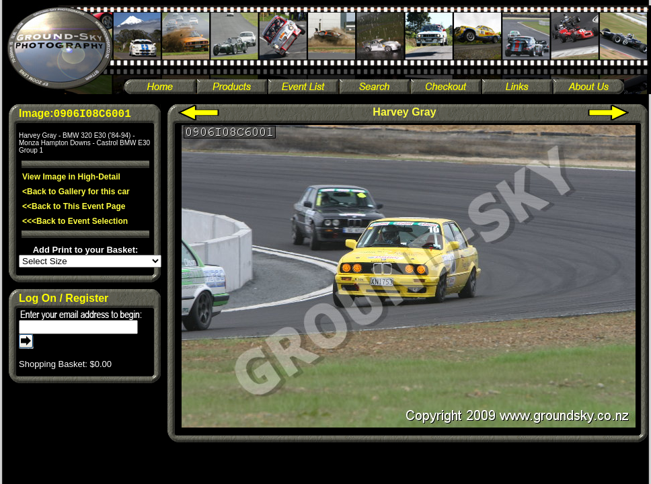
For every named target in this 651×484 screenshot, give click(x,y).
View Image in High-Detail (71, 177)
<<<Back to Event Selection (75, 221)
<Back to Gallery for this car (76, 191)
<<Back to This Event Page (73, 206)
